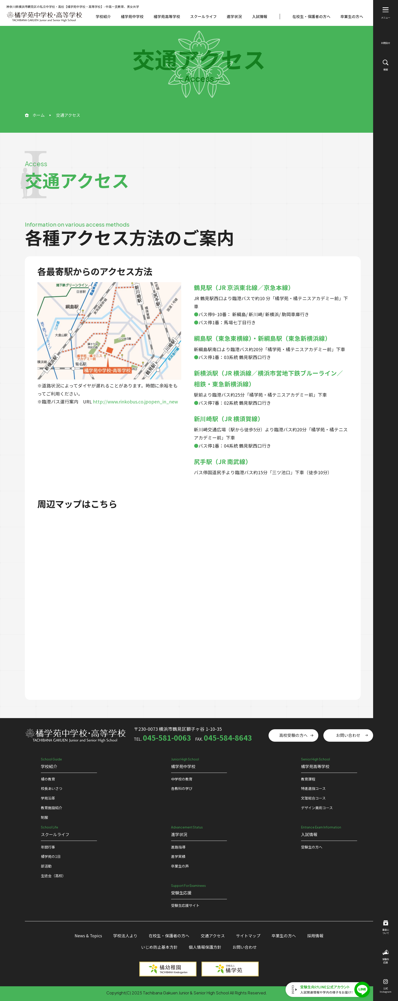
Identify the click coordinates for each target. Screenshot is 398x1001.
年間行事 (48, 847)
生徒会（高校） (53, 875)
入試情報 (259, 16)
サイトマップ (248, 936)
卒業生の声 (180, 866)
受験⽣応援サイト (185, 905)
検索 (385, 65)
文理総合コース (313, 798)
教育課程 (308, 779)
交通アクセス (213, 936)
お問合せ (385, 39)
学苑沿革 (48, 798)
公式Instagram (385, 986)
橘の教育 (48, 779)
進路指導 (178, 847)
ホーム (38, 115)
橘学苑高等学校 (167, 16)
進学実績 (178, 856)
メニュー (385, 13)
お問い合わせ (348, 735)
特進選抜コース (313, 788)
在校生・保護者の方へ (311, 16)
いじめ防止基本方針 (159, 947)
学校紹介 (103, 16)
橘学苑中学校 (132, 16)
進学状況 (234, 16)
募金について (385, 927)
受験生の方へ (311, 847)
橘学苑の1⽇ (51, 856)
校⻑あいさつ (51, 788)
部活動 (46, 866)
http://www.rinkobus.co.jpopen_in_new (135, 401)
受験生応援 (385, 957)
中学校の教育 (181, 779)
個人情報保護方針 (205, 947)
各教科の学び (181, 788)
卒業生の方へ (351, 16)
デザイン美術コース (317, 807)
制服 (44, 817)
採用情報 (315, 936)
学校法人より (125, 936)
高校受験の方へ (293, 735)
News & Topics (88, 936)
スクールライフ (203, 16)
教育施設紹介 (51, 807)
